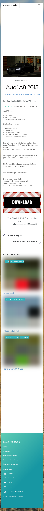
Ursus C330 (9, 293)
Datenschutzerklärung (10, 460)
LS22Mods (7, 94)
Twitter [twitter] (8, 482)
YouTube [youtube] (8, 473)
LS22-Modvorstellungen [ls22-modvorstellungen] (13, 491)
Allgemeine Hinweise (10, 455)
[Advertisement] (22, 31)
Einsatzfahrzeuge (19, 94)
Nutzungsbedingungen (10, 464)
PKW (39, 94)
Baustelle (16, 299)
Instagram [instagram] (8, 487)
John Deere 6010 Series (15, 369)
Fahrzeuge (28, 94)
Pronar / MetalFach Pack (25, 241)
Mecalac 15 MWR (12, 331)
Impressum (6, 451)
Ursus (21, 261)
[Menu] (39, 5)
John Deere (10, 337)
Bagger (8, 299)
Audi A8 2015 (22, 87)
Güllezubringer (14, 236)
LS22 (34, 94)
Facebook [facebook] (8, 478)
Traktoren (14, 261)
